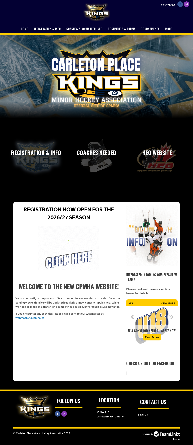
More (168, 29)
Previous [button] (132, 317)
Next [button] (171, 317)
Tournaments (150, 29)
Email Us (143, 414)
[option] (152, 325)
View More (168, 303)
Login (176, 438)
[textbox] (68, 237)
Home (24, 29)
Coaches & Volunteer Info (84, 29)
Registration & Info (47, 29)
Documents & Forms (122, 29)
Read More (152, 337)
